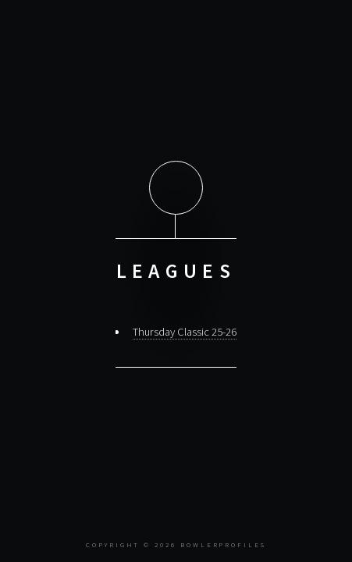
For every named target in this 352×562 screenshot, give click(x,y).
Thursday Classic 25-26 (184, 332)
